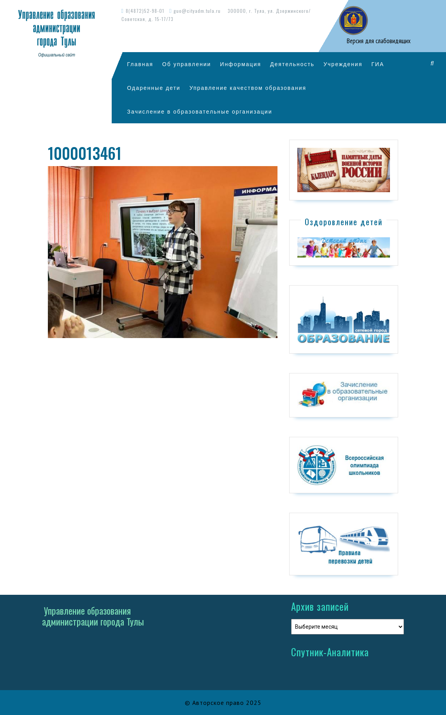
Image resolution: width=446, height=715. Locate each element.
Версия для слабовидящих (378, 41)
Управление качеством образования (248, 87)
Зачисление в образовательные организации (199, 111)
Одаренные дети (154, 87)
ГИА (377, 64)
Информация (240, 64)
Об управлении (186, 64)
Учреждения (342, 64)
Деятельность (292, 64)
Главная (140, 64)
